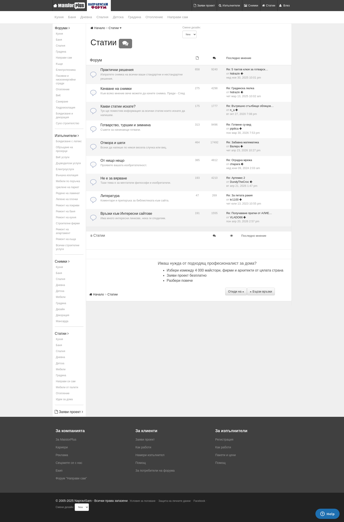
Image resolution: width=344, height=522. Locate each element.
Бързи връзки (261, 291)
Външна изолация (67, 175)
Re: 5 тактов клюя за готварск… (247, 69)
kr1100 (234, 199)
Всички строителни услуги (67, 247)
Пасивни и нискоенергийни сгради (66, 79)
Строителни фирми (68, 223)
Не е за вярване (113, 178)
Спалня (102, 17)
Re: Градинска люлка (240, 88)
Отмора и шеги (112, 143)
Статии (268, 5)
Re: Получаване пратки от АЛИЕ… (249, 213)
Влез (284, 5)
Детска (118, 17)
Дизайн (60, 309)
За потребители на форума (155, 470)
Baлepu (235, 146)
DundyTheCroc (239, 181)
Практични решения (116, 70)
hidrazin (235, 73)
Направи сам (177, 17)
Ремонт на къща (66, 239)
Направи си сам (66, 381)
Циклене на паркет (67, 187)
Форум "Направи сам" (71, 478)
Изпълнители (229, 5)
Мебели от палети (67, 387)
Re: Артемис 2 (235, 177)
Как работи (143, 447)
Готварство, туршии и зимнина (125, 125)
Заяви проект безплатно (187, 275)
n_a (232, 110)
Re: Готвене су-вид (238, 124)
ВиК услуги (62, 157)
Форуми (62, 28)
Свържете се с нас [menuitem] (69, 463)
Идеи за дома (64, 399)
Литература (109, 196)
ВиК (58, 95)
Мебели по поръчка (68, 181)
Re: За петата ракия (239, 195)
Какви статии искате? (117, 106)
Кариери (62, 447)
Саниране (62, 101)
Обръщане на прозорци (64, 149)
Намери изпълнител (149, 455)
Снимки (251, 5)
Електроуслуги (65, 169)
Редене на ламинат (68, 193)
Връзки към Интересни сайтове (126, 213)
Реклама (62, 455)
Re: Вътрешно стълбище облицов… (250, 106)
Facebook (199, 500)
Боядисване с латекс (69, 141)
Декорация (62, 315)
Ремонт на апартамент (63, 231)
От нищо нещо (112, 160)
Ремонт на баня (65, 211)
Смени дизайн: (191, 27)
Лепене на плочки (67, 199)
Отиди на (236, 291)
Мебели (60, 297)
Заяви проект (204, 5)
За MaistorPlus (66, 439)
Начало (97, 28)
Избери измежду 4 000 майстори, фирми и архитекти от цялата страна (225, 270)
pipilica (234, 128)
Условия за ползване (143, 500)
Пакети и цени (225, 455)
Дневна (86, 17)
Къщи (59, 63)
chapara (235, 164)
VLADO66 (236, 217)
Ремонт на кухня (66, 217)
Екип (59, 470)
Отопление (154, 17)
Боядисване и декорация (64, 115)
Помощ (140, 463)
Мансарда (62, 321)
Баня (72, 17)
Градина (134, 17)
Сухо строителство (67, 123)
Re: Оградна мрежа (239, 160)
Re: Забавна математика (242, 142)
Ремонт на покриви (67, 205)
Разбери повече (180, 280)
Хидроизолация (65, 107)
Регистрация (224, 439)
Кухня (59, 17)
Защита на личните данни (174, 500)
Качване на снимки (116, 89)
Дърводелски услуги (68, 163)
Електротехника (66, 69)
